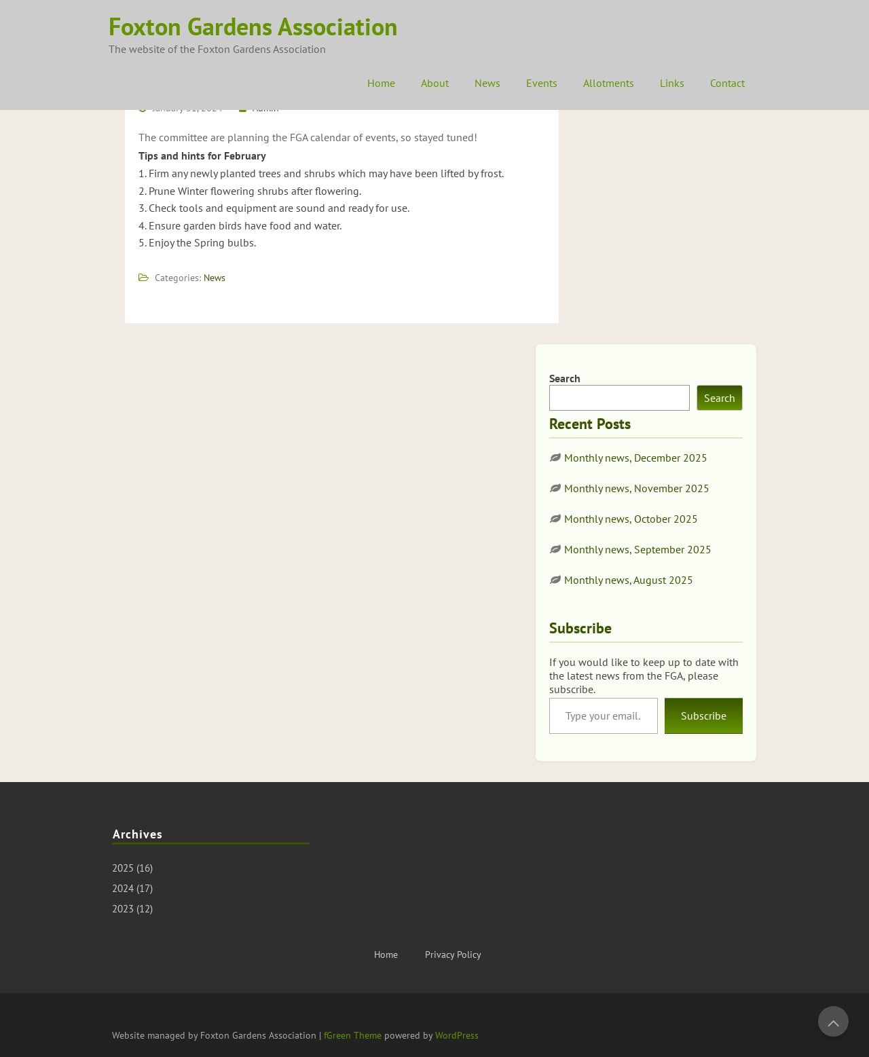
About (435, 83)
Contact (727, 83)
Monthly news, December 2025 (635, 457)
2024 (123, 888)
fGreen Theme (353, 1035)
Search (564, 378)
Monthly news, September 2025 (637, 549)
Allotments (608, 83)
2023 (123, 908)
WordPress (457, 1035)
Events (541, 83)
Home (381, 83)
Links (672, 83)
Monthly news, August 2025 (628, 580)
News (487, 83)
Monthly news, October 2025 (631, 518)
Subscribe (703, 715)
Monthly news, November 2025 (636, 488)
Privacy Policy (453, 954)
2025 (123, 867)
